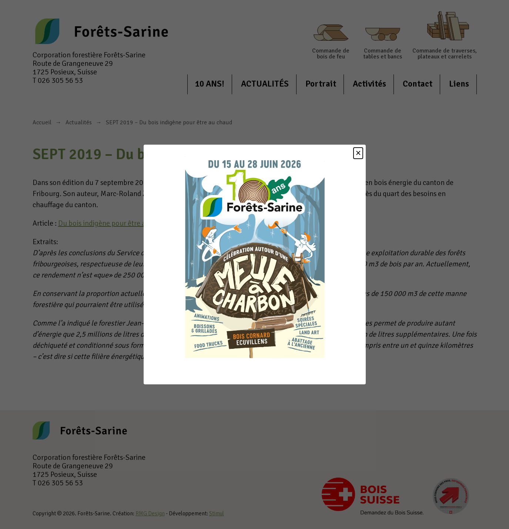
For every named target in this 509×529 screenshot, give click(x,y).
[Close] (358, 153)
